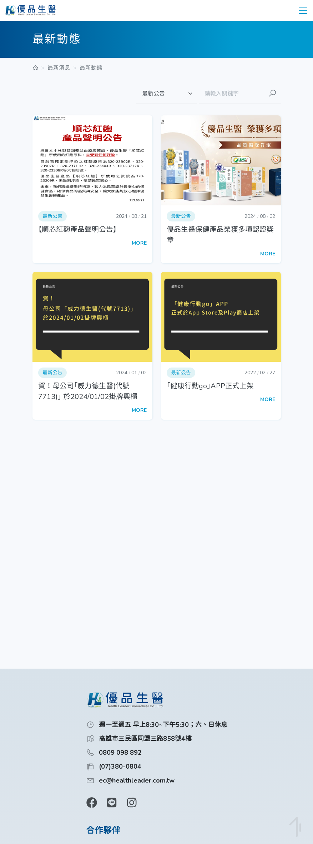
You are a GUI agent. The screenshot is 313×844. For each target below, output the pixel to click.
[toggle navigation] (303, 10)
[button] (92, 189)
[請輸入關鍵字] (231, 94)
